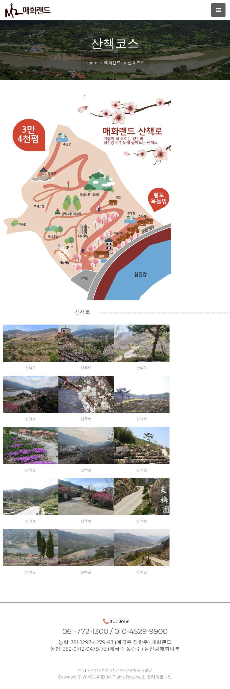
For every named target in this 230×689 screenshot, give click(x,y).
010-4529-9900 (141, 631)
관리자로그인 (159, 677)
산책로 (30, 368)
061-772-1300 (85, 631)
